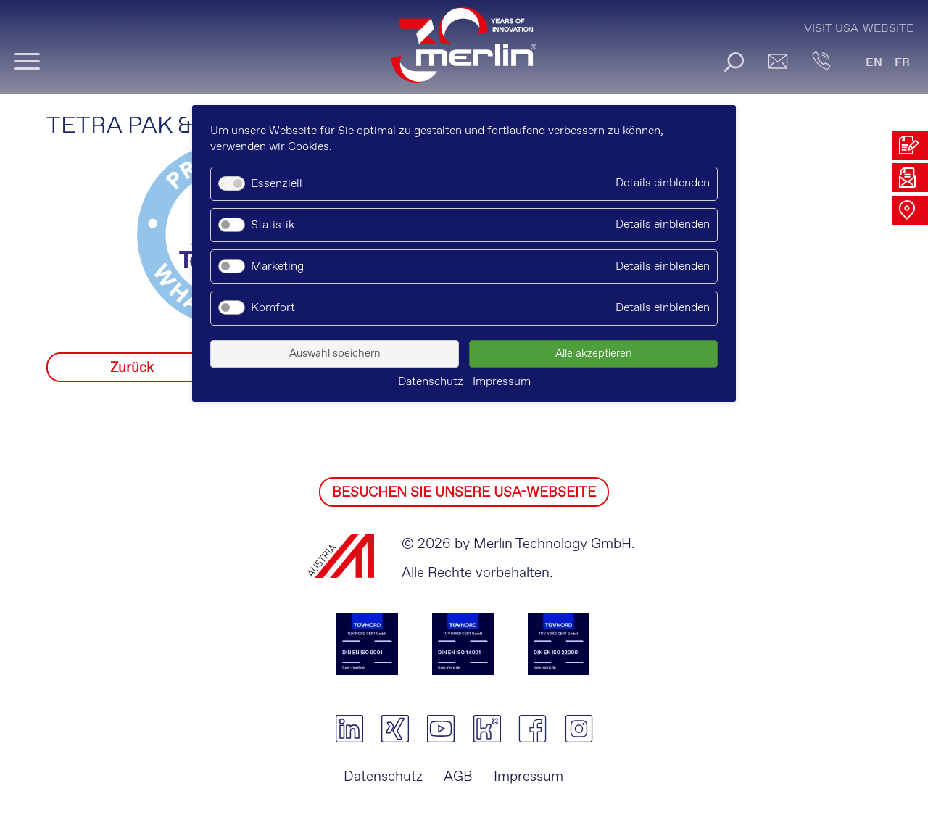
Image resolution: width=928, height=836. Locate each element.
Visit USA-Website (859, 28)
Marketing (277, 266)
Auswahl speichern (335, 354)
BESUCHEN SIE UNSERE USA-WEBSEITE (464, 493)
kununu (487, 728)
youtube (441, 728)
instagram (579, 728)
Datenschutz (383, 777)
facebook (532, 728)
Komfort (273, 307)
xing (395, 728)
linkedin (349, 728)
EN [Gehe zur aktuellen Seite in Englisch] (874, 62)
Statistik (272, 225)
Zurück (132, 368)
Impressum (528, 777)
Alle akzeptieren (593, 354)
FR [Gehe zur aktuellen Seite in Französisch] (902, 62)
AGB (458, 777)
